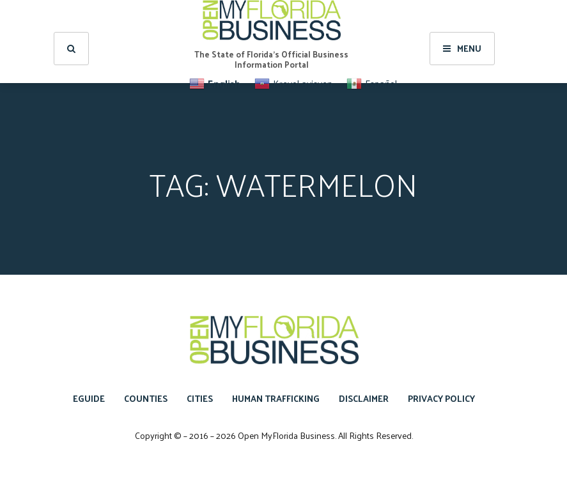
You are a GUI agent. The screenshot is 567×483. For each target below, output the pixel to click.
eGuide (89, 398)
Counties (145, 398)
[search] (71, 48)
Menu (462, 48)
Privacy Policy (441, 398)
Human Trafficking (276, 398)
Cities (200, 398)
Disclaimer (364, 398)
